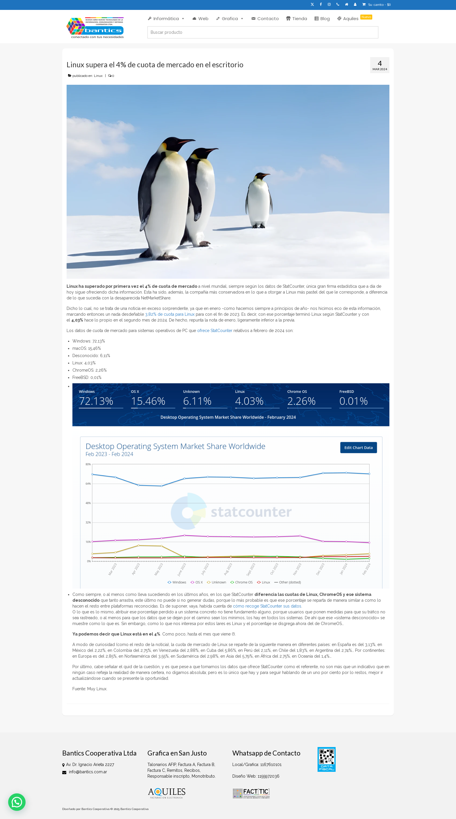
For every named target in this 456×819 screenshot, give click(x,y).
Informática (169, 18)
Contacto (268, 18)
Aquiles (357, 18)
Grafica (233, 18)
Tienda (299, 18)
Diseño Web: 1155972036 (255, 776)
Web (203, 18)
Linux (98, 76)
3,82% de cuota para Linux (170, 314)
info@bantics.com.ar (84, 771)
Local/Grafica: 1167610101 (257, 764)
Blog (325, 18)
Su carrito (376, 4)
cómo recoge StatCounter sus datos (267, 606)
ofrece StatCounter (214, 330)
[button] (17, 802)
